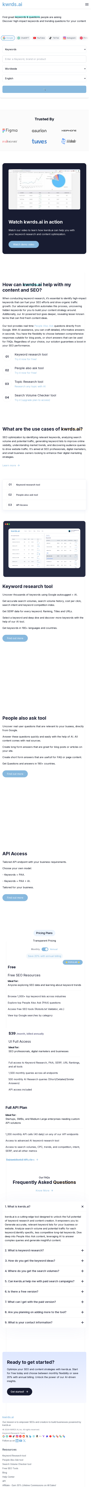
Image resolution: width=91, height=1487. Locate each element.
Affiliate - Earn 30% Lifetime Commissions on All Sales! (29, 1485)
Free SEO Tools (10, 1468)
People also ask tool (27, 495)
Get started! (20, 1391)
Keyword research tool (28, 484)
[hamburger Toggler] (87, 4)
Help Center (8, 1476)
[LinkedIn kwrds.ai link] (17, 1440)
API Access (22, 505)
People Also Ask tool (12, 1460)
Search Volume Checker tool (16, 1464)
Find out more (15, 638)
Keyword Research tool (14, 1455)
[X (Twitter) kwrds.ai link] (24, 1440)
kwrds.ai (8, 1417)
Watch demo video (23, 244)
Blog (4, 1472)
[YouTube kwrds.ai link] (20, 1440)
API (4, 1481)
